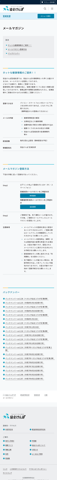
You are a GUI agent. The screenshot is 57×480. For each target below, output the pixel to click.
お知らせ (35, 450)
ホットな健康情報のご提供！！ (20, 45)
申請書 (34, 441)
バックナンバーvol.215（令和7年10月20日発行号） (25, 343)
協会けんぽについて (38, 445)
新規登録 (33, 196)
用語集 (7, 458)
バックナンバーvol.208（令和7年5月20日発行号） (24, 374)
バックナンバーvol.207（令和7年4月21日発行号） (24, 378)
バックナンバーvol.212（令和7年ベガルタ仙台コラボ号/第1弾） (30, 358)
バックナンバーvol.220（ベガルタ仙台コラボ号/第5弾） (27, 323)
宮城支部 (7, 16)
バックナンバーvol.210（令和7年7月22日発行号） (24, 366)
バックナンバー (14, 53)
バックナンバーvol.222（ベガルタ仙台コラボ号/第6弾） (27, 315)
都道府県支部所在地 (38, 429)
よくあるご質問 (37, 454)
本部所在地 (9, 429)
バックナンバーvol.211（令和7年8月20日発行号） (24, 362)
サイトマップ (7, 473)
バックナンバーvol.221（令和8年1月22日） (22, 319)
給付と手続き (9, 441)
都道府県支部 (24, 395)
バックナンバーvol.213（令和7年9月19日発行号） (24, 354)
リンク (5, 469)
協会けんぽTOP (10, 395)
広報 (46, 395)
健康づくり (9, 445)
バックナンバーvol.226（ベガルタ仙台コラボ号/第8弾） (27, 298)
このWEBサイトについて (18, 469)
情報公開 (8, 450)
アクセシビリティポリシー (38, 469)
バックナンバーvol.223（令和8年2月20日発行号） (24, 311)
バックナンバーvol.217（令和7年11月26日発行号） (25, 335)
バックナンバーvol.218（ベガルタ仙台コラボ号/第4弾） (27, 331)
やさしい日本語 (49, 2)
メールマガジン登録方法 (17, 49)
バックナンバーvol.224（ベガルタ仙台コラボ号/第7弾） (27, 306)
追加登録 (33, 207)
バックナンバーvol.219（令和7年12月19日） (22, 327)
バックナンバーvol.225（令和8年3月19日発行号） (24, 302)
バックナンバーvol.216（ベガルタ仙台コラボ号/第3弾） (27, 339)
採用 (6, 454)
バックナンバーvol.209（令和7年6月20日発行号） (24, 370)
